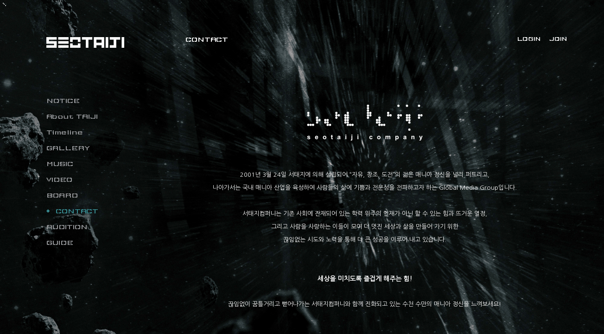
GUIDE (59, 242)
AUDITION (67, 227)
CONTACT (77, 211)
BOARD (62, 195)
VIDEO (59, 179)
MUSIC (59, 163)
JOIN (558, 39)
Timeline (64, 132)
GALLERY (68, 148)
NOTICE (63, 100)
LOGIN (528, 39)
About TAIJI (72, 116)
